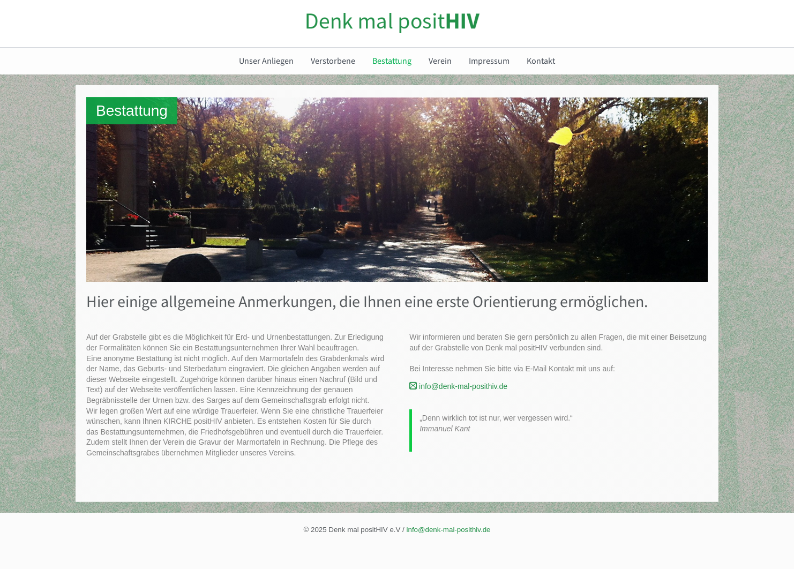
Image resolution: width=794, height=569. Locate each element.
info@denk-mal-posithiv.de (458, 386)
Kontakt (541, 61)
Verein (440, 61)
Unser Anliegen (266, 61)
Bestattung (391, 61)
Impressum (489, 61)
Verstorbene (333, 61)
